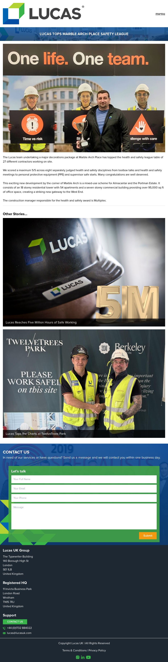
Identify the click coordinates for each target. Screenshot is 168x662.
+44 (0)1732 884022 (17, 628)
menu (160, 14)
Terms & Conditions (74, 650)
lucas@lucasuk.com (17, 633)
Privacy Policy (97, 650)
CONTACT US (15, 622)
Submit (147, 535)
